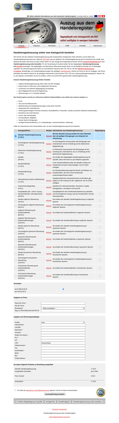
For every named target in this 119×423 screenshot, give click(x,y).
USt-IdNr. (18, 327)
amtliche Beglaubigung (91, 62)
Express (36, 46)
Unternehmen (19, 325)
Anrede (17, 322)
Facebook (55, 409)
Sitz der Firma (19, 306)
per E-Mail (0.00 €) (21, 289)
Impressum (97, 46)
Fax (16, 348)
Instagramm (63, 409)
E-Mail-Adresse (20, 358)
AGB (67, 46)
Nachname (19, 330)
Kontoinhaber (20, 350)
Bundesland (19, 308)
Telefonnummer (20, 345)
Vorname (18, 332)
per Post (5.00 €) (20, 291)
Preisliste (52, 46)
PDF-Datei (46, 59)
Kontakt (82, 46)
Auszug (21, 46)
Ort (16, 340)
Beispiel (49, 136)
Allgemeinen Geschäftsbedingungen (37, 390)
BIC (16, 356)
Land (16, 343)
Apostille (19, 66)
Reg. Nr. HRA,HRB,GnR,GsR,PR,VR (27, 310)
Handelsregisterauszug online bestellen (87, 402)
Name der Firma (21, 303)
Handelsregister (66, 71)
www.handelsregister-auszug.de (59, 417)
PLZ (16, 338)
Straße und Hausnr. (22, 335)
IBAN (17, 353)
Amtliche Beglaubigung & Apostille (29, 402)
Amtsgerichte (50, 402)
